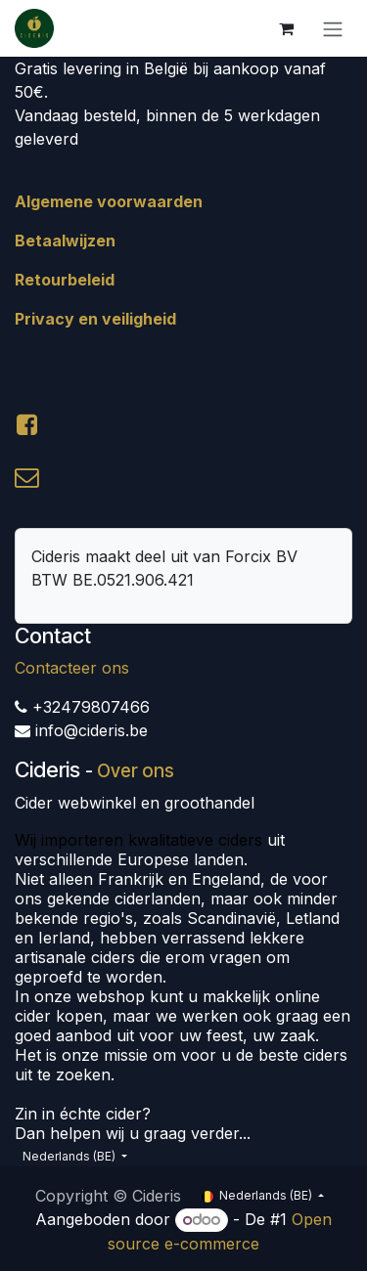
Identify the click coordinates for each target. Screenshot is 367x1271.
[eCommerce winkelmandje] (285, 28)
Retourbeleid (65, 279)
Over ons (135, 771)
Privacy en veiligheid (95, 319)
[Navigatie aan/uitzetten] (332, 28)
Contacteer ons (72, 668)
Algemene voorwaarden (109, 201)
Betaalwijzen (65, 240)
